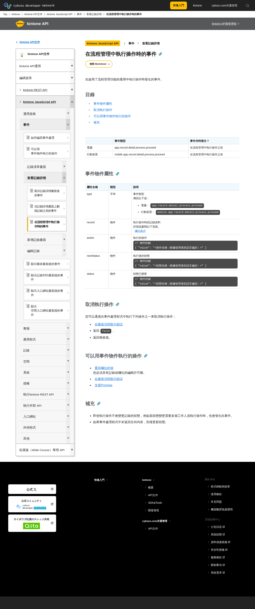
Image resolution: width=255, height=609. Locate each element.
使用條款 (216, 494)
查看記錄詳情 (94, 14)
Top (5, 14)
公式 (31, 489)
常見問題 (216, 501)
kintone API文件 (33, 14)
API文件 (153, 495)
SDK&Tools (155, 502)
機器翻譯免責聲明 (222, 509)
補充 (96, 122)
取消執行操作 (102, 110)
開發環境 (153, 510)
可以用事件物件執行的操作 (112, 116)
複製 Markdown (98, 64)
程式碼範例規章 (220, 486)
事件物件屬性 (102, 103)
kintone (16, 14)
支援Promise (103, 385)
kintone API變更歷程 (224, 23)
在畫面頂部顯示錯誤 (109, 324)
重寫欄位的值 (104, 368)
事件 (79, 14)
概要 (151, 487)
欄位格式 (140, 230)
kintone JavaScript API (59, 14)
